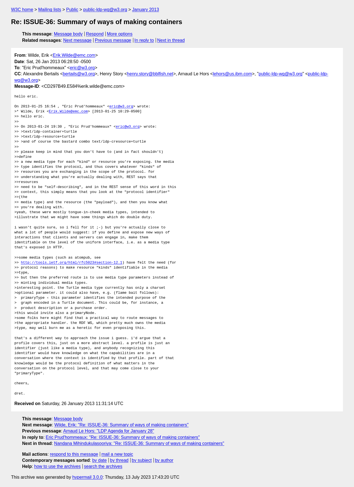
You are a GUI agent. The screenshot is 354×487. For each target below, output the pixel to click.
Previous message (113, 40)
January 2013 (145, 9)
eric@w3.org (82, 67)
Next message (77, 40)
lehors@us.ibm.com (232, 73)
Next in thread (171, 40)
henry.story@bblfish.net (150, 73)
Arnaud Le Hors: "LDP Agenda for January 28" (108, 431)
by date (99, 460)
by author (164, 460)
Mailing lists (49, 9)
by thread (119, 460)
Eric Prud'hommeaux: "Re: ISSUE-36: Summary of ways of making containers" (123, 437)
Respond (95, 34)
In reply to (144, 40)
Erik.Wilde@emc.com (74, 55)
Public (72, 9)
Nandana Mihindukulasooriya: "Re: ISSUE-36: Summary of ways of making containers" (139, 443)
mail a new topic (117, 454)
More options (120, 34)
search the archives (103, 466)
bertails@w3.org (79, 73)
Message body (68, 34)
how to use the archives (57, 466)
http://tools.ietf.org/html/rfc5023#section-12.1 (71, 262)
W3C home (22, 9)
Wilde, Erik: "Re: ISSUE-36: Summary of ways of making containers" (121, 424)
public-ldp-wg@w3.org (105, 9)
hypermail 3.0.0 (87, 477)
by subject (142, 460)
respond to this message (74, 454)
